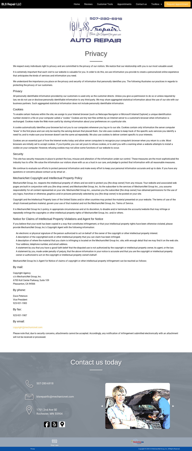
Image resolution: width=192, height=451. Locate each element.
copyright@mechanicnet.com (27, 327)
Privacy (33, 449)
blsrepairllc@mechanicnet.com (55, 396)
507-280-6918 (44, 383)
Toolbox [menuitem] (155, 4)
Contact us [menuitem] (141, 4)
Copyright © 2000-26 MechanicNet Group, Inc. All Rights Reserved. (159, 449)
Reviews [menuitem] (88, 4)
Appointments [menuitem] (124, 4)
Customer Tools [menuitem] (105, 4)
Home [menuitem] (77, 4)
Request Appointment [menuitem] (177, 4)
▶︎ (173, 406)
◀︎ (102, 406)
